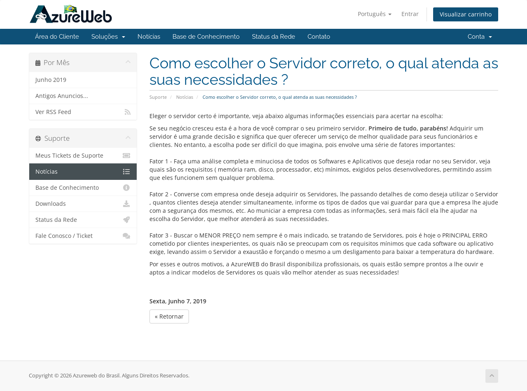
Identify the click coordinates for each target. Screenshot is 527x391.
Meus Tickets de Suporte (83, 156)
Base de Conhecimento (206, 36)
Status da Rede (273, 36)
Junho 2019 (50, 80)
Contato (319, 36)
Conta (480, 36)
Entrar (410, 14)
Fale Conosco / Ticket (83, 236)
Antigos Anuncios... (61, 96)
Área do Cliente (57, 36)
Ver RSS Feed (83, 112)
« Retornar (169, 316)
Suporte (158, 97)
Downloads (83, 204)
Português (375, 14)
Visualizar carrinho (466, 14)
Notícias (149, 36)
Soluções (108, 36)
